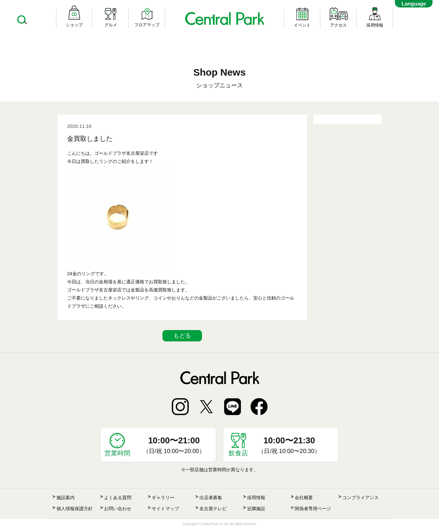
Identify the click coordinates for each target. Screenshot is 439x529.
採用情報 (256, 497)
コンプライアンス (360, 497)
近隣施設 (256, 508)
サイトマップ (165, 508)
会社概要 (304, 497)
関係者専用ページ (313, 508)
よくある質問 (117, 497)
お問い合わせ (117, 508)
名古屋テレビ (213, 508)
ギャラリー (163, 497)
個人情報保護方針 (74, 508)
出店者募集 (210, 497)
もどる (182, 335)
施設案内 (65, 497)
